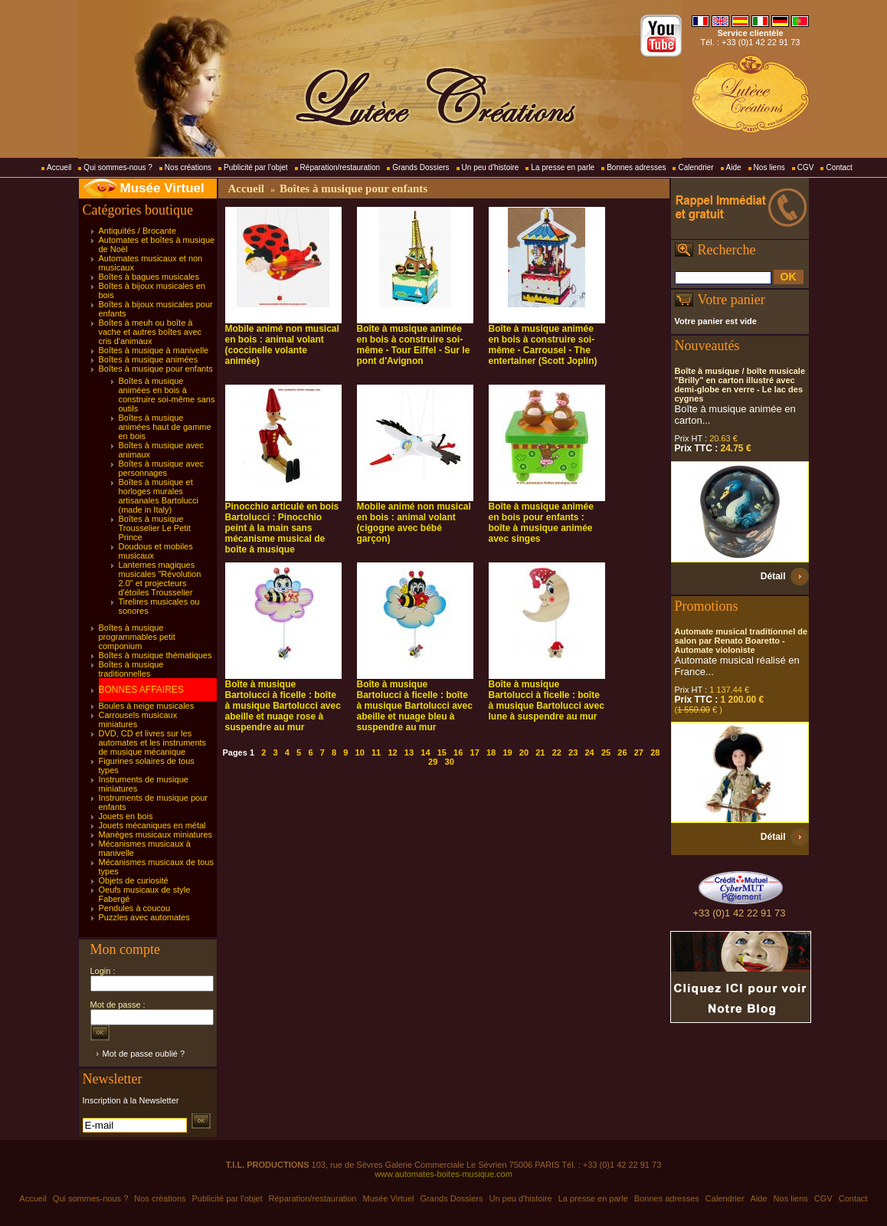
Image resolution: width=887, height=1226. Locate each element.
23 (573, 752)
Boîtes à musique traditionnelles (131, 669)
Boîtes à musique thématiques (155, 655)
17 (475, 752)
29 (432, 761)
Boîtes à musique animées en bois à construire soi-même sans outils (167, 394)
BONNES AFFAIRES (141, 689)
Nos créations (188, 167)
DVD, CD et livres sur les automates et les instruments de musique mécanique (153, 742)
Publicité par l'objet (256, 167)
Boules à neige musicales (147, 705)
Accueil (59, 167)
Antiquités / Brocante (138, 230)
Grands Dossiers (420, 167)
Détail (773, 576)
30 (449, 761)
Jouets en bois (126, 816)
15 (442, 752)
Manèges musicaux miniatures (156, 834)
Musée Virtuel (162, 188)
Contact (839, 167)
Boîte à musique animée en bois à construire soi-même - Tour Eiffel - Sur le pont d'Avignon (413, 344)
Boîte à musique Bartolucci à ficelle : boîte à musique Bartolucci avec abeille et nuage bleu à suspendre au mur (415, 706)
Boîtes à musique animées (148, 359)
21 (540, 752)
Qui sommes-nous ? (117, 167)
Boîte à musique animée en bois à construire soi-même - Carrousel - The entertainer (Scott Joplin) (543, 344)
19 (507, 752)
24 (589, 752)
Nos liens (769, 167)
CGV (805, 167)
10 (360, 752)
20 (524, 752)
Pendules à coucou (135, 908)
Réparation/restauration (340, 167)
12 (392, 752)
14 (425, 752)
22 (556, 752)
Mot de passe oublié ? (144, 1053)
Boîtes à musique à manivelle (154, 350)
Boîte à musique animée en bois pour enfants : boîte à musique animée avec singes (541, 522)
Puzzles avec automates (144, 917)
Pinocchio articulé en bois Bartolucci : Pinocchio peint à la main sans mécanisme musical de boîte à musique (282, 528)
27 (638, 752)
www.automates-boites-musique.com (443, 1173)
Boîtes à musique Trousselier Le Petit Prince (155, 528)
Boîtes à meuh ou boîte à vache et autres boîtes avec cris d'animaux (150, 332)
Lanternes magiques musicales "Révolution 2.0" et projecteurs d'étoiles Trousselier (160, 578)
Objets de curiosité (134, 880)
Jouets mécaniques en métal (152, 825)
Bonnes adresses (636, 167)
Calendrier (695, 167)
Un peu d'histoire (490, 167)
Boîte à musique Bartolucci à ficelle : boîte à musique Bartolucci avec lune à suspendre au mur (546, 700)
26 (622, 752)
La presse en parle (562, 167)
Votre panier (731, 299)
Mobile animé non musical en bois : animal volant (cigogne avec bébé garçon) (414, 522)
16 (458, 752)
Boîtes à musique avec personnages (161, 468)
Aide (733, 167)
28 (655, 752)
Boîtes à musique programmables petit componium (137, 637)
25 (605, 752)
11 (376, 752)
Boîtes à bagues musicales (149, 276)
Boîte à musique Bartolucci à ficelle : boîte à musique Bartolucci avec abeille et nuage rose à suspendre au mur (283, 706)
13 (409, 752)
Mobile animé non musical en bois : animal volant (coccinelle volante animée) (282, 344)
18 (491, 752)
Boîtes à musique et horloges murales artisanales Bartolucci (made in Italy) (159, 495)
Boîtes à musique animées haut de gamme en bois (165, 427)
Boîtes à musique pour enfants (156, 368)
